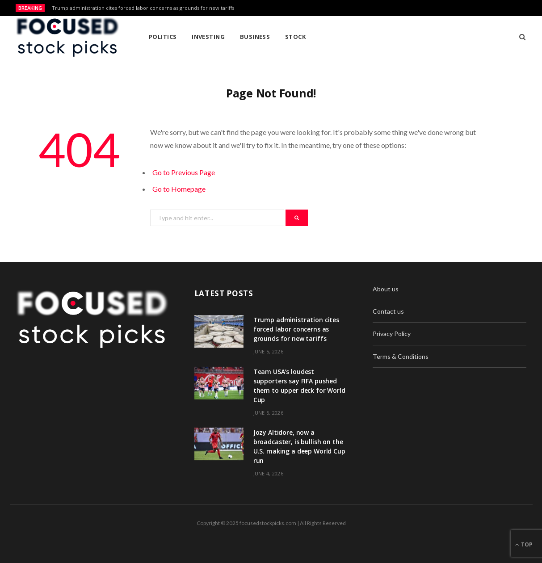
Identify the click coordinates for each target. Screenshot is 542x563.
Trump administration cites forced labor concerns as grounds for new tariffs (143, 8)
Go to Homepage (179, 189)
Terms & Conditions (401, 356)
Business (255, 37)
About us (386, 289)
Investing (208, 37)
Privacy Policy (392, 333)
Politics (163, 37)
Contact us (388, 311)
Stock (295, 37)
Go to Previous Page (183, 172)
